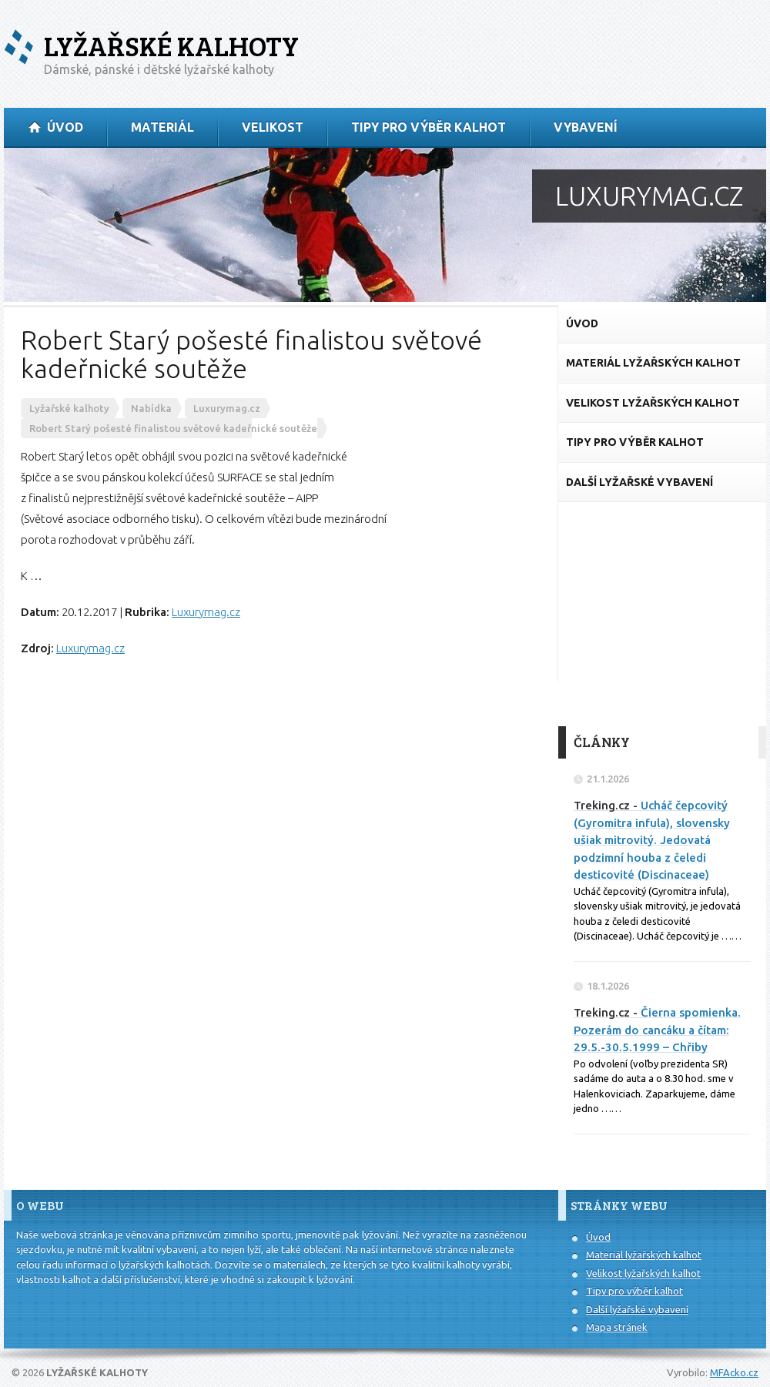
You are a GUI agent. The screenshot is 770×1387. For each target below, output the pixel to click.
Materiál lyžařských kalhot (643, 1254)
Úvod (598, 1236)
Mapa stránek (617, 1327)
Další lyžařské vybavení (637, 1309)
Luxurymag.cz (206, 611)
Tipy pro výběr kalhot (634, 1290)
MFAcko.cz (734, 1372)
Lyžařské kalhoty (171, 46)
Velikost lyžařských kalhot (643, 1273)
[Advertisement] (662, 614)
